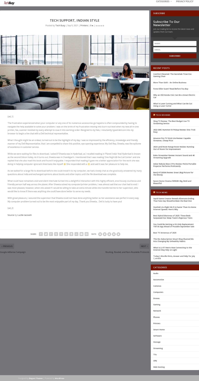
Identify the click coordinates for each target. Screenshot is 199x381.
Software (157, 335)
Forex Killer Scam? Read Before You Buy (170, 88)
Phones (156, 317)
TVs (155, 354)
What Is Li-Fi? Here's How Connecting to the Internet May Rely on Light (172, 248)
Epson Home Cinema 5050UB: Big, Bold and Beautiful (172, 182)
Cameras (157, 285)
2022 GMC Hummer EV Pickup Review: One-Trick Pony (174, 130)
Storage (156, 342)
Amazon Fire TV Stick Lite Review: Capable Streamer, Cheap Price (172, 139)
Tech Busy (60, 25)
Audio (155, 273)
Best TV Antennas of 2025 (164, 232)
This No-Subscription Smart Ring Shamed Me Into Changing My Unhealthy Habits (173, 240)
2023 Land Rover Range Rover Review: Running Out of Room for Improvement (173, 147)
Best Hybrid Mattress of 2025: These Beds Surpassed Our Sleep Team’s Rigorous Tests (172, 216)
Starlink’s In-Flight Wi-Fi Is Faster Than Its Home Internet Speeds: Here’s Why (174, 208)
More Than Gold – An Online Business (169, 82)
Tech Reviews (163, 115)
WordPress (59, 378)
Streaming (158, 348)
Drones (156, 298)
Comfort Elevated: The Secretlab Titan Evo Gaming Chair (172, 75)
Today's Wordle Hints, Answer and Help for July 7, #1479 (174, 257)
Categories (162, 5)
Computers (158, 292)
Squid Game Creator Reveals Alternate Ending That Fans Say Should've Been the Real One (173, 199)
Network (157, 310)
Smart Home (159, 329)
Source (11, 214)
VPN (155, 360)
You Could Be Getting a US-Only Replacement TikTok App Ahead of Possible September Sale (173, 225)
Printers (84, 25)
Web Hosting (159, 367)
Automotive (158, 279)
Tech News (161, 192)
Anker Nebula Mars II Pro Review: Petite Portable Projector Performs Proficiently (174, 164)
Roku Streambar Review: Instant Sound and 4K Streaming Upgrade (174, 156)
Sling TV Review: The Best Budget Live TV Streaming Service (171, 122)
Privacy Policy (184, 5)
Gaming (156, 304)
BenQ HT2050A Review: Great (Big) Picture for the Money (173, 173)
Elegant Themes (36, 378)
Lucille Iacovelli (25, 214)
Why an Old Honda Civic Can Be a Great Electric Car (174, 96)
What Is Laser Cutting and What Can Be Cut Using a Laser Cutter (172, 104)
